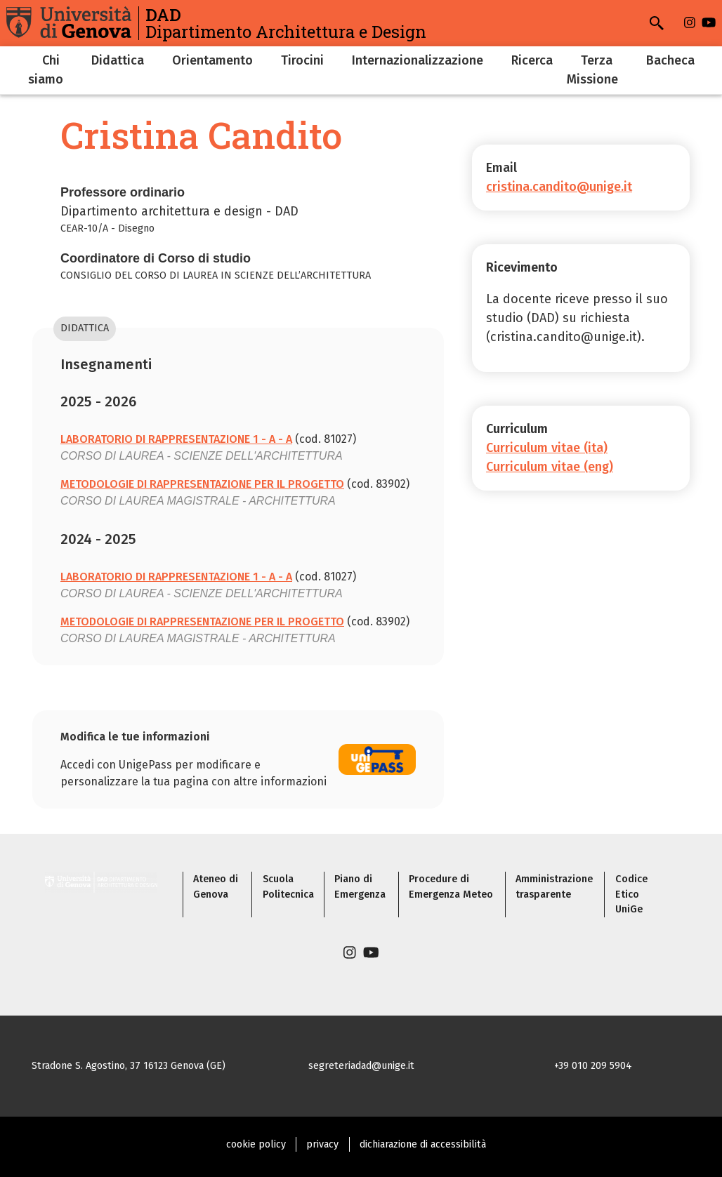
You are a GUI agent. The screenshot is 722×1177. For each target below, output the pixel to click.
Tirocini (302, 60)
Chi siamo (45, 70)
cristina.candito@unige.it (559, 186)
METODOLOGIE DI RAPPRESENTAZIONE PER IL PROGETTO (202, 484)
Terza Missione (592, 70)
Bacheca (670, 60)
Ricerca (532, 60)
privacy (322, 1144)
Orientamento (212, 60)
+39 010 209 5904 (593, 1066)
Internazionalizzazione (417, 60)
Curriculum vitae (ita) (547, 447)
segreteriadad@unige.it (361, 1066)
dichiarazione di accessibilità (423, 1144)
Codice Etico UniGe (631, 894)
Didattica (117, 60)
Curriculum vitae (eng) (549, 466)
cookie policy (256, 1144)
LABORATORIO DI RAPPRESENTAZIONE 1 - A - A (176, 439)
